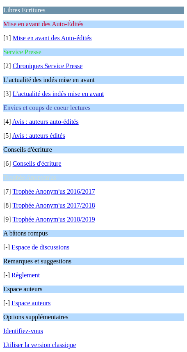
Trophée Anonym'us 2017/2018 (53, 205)
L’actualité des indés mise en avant (58, 93)
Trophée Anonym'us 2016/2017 (53, 191)
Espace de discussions (40, 247)
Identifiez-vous (23, 330)
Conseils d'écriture (37, 163)
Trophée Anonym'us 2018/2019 (53, 219)
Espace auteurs (31, 302)
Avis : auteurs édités (38, 135)
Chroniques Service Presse (48, 65)
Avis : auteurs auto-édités (45, 121)
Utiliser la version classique (39, 344)
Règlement (25, 275)
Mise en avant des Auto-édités (52, 37)
